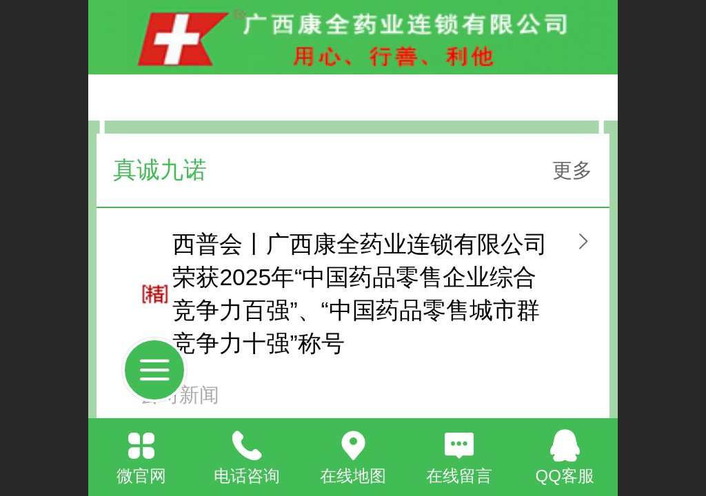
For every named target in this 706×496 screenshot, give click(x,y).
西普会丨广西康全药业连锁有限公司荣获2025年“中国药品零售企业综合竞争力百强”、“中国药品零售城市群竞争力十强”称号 (359, 293)
